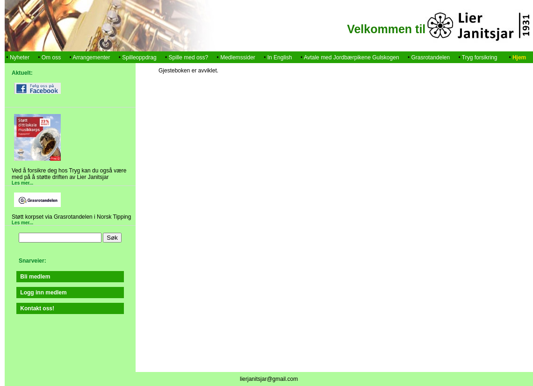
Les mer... (22, 183)
